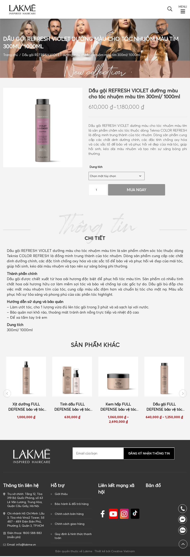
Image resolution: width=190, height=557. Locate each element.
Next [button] (183, 394)
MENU (183, 7)
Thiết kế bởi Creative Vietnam (114, 552)
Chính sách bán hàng (69, 515)
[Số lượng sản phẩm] (98, 189)
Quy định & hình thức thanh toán (73, 537)
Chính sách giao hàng (69, 525)
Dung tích (96, 167)
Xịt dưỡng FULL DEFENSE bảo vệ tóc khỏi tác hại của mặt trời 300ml (26, 408)
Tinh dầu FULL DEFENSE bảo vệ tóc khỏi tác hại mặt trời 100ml (72, 408)
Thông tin (95, 230)
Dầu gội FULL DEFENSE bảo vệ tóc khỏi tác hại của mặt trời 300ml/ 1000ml (164, 408)
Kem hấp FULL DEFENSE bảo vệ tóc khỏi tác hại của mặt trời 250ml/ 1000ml (118, 408)
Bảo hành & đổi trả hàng (72, 505)
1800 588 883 (183, 530)
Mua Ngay (136, 189)
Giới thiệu (61, 495)
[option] (26, 388)
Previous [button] (7, 394)
